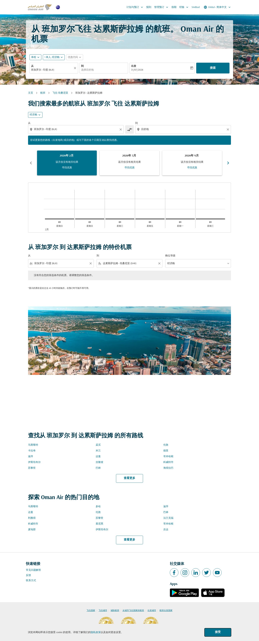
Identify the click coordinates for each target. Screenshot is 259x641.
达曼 (98, 456)
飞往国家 (91, 610)
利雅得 (32, 518)
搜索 (213, 68)
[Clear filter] (90, 263)
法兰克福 (168, 518)
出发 (133, 66)
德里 (165, 450)
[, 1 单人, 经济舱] (52, 57)
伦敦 (165, 445)
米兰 (98, 450)
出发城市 (151, 610)
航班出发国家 (166, 610)
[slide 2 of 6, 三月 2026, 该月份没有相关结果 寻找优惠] (129, 163)
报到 (148, 7)
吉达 (165, 529)
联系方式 (31, 580)
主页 (30, 93)
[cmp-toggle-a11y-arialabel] (129, 129)
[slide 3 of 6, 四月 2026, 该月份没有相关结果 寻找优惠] (192, 163)
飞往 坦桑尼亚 (60, 93)
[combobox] (52, 70)
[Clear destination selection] (228, 129)
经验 (184, 7)
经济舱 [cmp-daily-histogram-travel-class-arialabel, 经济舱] (33, 114)
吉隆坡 (99, 462)
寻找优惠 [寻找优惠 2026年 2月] (67, 167)
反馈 (28, 575)
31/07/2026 (137, 70)
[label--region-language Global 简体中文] (217, 7)
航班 (42, 93)
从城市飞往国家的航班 (133, 610)
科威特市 (168, 462)
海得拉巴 (168, 468)
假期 (173, 7)
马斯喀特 (33, 445)
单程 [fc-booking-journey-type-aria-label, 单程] (33, 57)
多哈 (98, 506)
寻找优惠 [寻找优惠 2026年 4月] (192, 167)
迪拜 (30, 456)
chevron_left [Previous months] (31, 163)
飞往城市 (103, 610)
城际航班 (115, 610)
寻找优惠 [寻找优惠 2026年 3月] (129, 167)
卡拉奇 (32, 450)
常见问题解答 (33, 570)
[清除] (75, 68)
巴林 (98, 468)
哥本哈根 (168, 456)
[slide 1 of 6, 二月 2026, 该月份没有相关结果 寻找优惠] (67, 163)
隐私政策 (96, 632)
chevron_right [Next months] (228, 163)
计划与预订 (135, 7)
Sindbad (196, 7)
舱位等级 (170, 255)
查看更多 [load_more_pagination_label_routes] (129, 478)
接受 (218, 632)
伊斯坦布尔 (34, 462)
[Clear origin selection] (121, 129)
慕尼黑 (99, 524)
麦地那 (32, 529)
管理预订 (162, 7)
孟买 (98, 445)
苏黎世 (32, 468)
